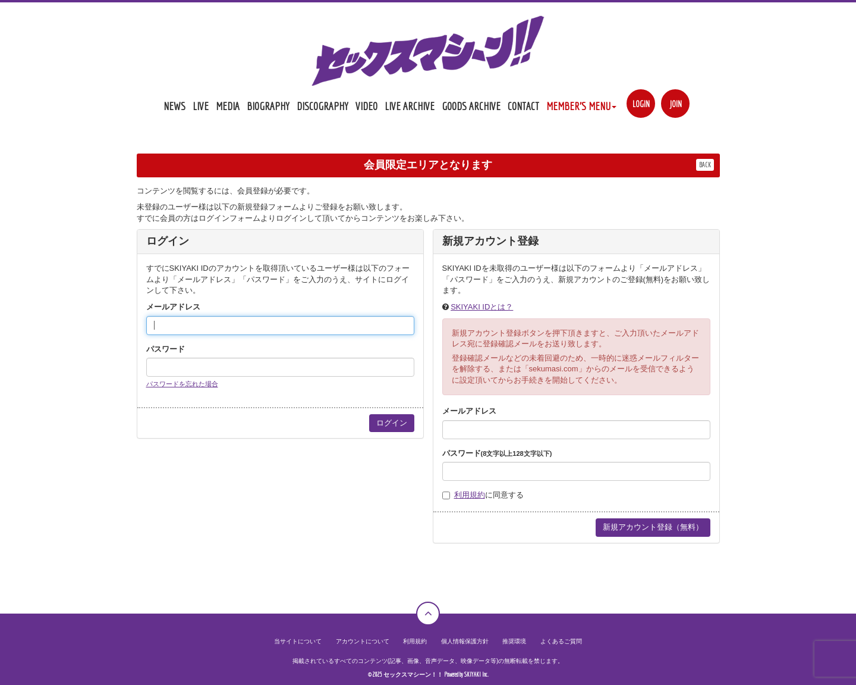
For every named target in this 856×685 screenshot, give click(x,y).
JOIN (675, 104)
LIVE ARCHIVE (410, 105)
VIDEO (366, 105)
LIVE (201, 105)
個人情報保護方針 (465, 641)
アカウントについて (362, 641)
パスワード (165, 349)
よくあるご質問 (561, 641)
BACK (705, 164)
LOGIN (641, 104)
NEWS (174, 105)
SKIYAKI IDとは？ (482, 306)
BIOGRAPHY (268, 105)
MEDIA (228, 105)
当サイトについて (298, 641)
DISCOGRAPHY (322, 105)
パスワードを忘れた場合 (182, 383)
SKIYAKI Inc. (476, 674)
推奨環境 (514, 641)
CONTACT (523, 105)
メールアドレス (173, 306)
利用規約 (469, 494)
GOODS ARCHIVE (471, 105)
